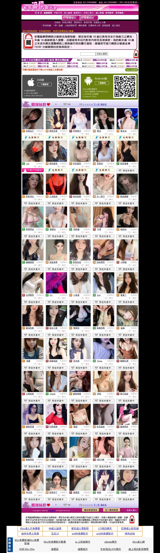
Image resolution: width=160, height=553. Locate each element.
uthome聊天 (110, 542)
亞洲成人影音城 (130, 528)
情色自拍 (130, 533)
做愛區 (55, 549)
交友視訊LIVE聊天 (110, 549)
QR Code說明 (131, 70)
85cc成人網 (138, 542)
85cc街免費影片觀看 (55, 542)
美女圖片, (52, 510)
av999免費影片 (80, 533)
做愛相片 (83, 549)
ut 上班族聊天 (82, 542)
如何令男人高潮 (30, 533)
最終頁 (103, 104)
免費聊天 (40, 131)
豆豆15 (55, 533)
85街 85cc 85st (27, 549)
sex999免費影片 (104, 533)
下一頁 (96, 104)
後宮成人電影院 (80, 528)
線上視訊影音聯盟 (139, 549)
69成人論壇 (55, 528)
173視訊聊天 (105, 528)
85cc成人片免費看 (30, 528)
